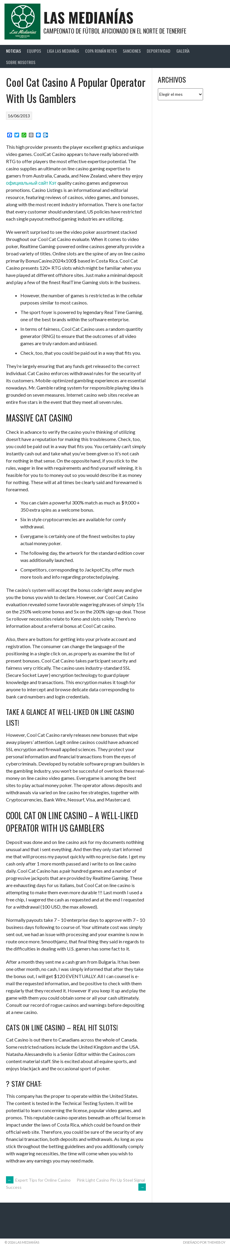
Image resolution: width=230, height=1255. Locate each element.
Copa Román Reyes (101, 51)
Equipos (34, 51)
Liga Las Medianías (63, 51)
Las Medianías (88, 17)
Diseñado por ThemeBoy (204, 1242)
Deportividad (158, 51)
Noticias (13, 51)
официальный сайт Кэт (31, 183)
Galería (183, 51)
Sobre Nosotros (20, 62)
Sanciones (132, 51)
